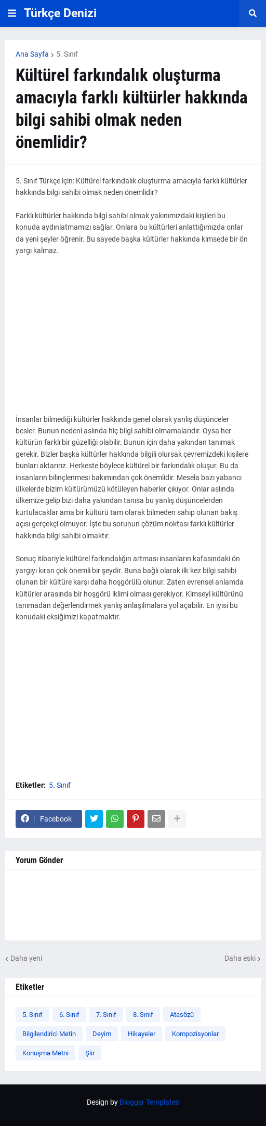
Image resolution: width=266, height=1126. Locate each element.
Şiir (90, 1053)
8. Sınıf (143, 1014)
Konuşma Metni (45, 1053)
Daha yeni (26, 958)
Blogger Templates (149, 1102)
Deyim (101, 1034)
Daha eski (240, 958)
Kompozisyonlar (195, 1034)
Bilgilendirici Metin (49, 1034)
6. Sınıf (69, 1014)
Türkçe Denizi (60, 13)
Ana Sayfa (32, 54)
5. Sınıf (67, 54)
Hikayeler (141, 1034)
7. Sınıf (106, 1014)
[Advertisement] (133, 341)
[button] (12, 13)
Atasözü (182, 1014)
